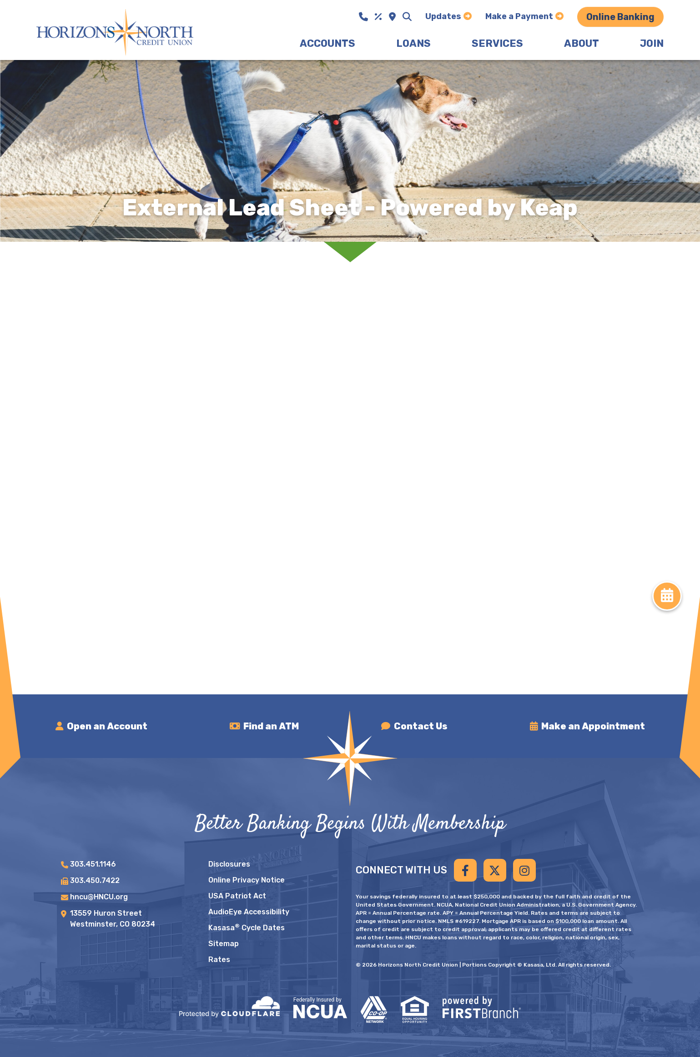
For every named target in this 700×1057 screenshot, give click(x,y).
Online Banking (620, 16)
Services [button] (497, 43)
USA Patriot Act (237, 896)
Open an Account (107, 726)
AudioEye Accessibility (248, 911)
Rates (219, 959)
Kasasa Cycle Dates (246, 927)
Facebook (465, 870)
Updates (443, 16)
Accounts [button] (327, 43)
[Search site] (407, 16)
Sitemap (223, 943)
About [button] (581, 43)
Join (652, 43)
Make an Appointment (593, 726)
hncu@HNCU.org (99, 896)
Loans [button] (413, 43)
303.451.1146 (93, 864)
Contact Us (421, 726)
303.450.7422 (95, 880)
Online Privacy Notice (246, 880)
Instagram (524, 870)
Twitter (494, 870)
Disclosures (229, 864)
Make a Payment (519, 16)
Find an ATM (271, 726)
